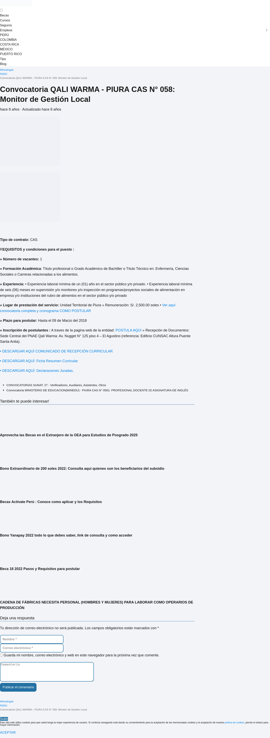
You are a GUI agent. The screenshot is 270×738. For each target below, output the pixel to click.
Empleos (6, 29)
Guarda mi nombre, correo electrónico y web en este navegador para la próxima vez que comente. (81, 654)
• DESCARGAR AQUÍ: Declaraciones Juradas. (37, 369)
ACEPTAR (8, 735)
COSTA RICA (9, 43)
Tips (3, 58)
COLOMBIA (8, 39)
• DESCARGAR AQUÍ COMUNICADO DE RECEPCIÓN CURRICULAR (56, 350)
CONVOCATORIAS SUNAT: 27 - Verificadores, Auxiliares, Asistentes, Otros (56, 384)
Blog (3, 62)
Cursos (5, 20)
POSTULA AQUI (128, 329)
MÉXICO (6, 48)
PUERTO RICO (11, 53)
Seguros (6, 24)
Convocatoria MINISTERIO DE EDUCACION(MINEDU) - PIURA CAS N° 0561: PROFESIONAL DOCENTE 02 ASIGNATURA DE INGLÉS (97, 389)
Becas (4, 15)
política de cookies (234, 725)
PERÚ (4, 34)
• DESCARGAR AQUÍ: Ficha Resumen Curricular (39, 360)
